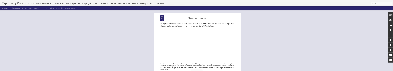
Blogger (204, 70)
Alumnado (67, 8)
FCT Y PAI (44, 8)
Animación (36, 8)
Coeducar (51, 8)
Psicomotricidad (15, 8)
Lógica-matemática (198, 57)
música (207, 57)
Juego (73, 8)
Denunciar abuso (211, 70)
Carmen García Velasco (207, 55)
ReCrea (24, 8)
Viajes (30, 8)
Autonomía (59, 8)
